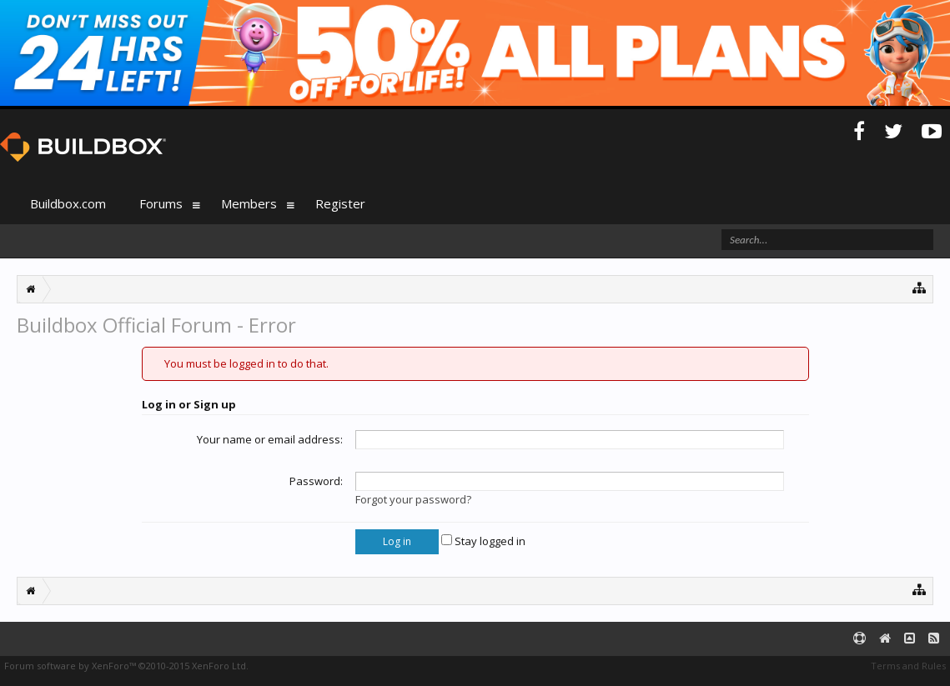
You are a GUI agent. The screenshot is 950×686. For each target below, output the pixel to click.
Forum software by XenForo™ (126, 665)
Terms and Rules (908, 665)
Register (340, 203)
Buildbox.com (68, 203)
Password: (316, 480)
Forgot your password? (413, 499)
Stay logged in (483, 540)
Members (249, 203)
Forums (161, 203)
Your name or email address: (270, 439)
